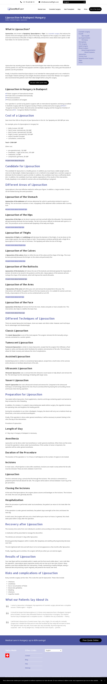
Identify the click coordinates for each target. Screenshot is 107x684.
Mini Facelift (85, 36)
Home (7, 20)
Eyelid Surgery (83, 46)
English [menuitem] (66, 2)
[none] (74, 2)
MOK (14, 110)
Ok (101, 680)
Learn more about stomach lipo (17, 209)
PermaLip (85, 40)
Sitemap (27, 668)
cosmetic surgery (54, 33)
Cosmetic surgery (84, 32)
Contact (27, 656)
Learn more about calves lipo (16, 261)
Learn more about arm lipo (15, 297)
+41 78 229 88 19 (28, 2)
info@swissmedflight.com (50, 2)
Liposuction (82, 54)
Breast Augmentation (88, 50)
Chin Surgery (83, 44)
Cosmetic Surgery (15, 20)
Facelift (81, 34)
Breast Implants (90, 52)
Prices (80, 62)
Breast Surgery (83, 48)
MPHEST (63, 106)
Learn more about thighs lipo (16, 245)
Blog (26, 660)
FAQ (26, 664)
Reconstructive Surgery (86, 58)
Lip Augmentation (84, 38)
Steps (80, 60)
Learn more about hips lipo (15, 227)
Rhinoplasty (82, 42)
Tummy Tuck (83, 56)
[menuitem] (74, 2)
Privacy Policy (46, 677)
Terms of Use (35, 677)
